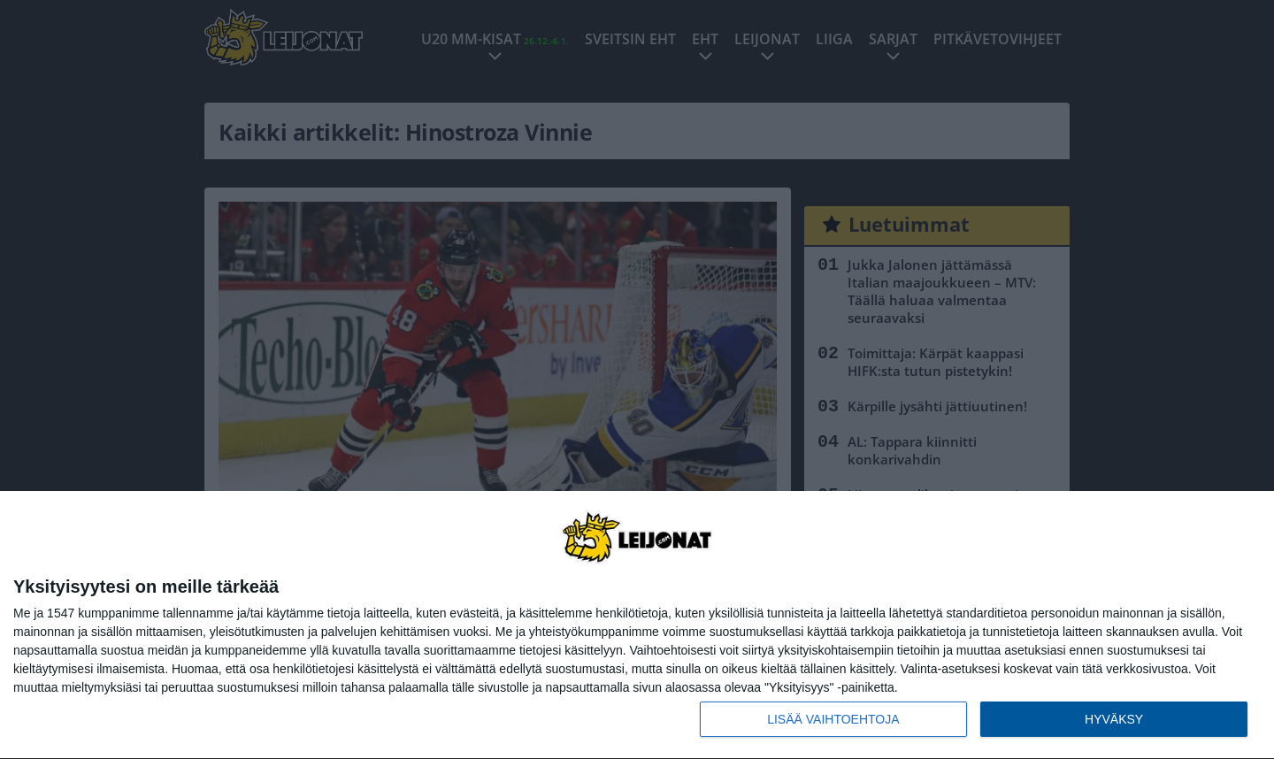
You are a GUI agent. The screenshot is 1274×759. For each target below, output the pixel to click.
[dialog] (637, 625)
